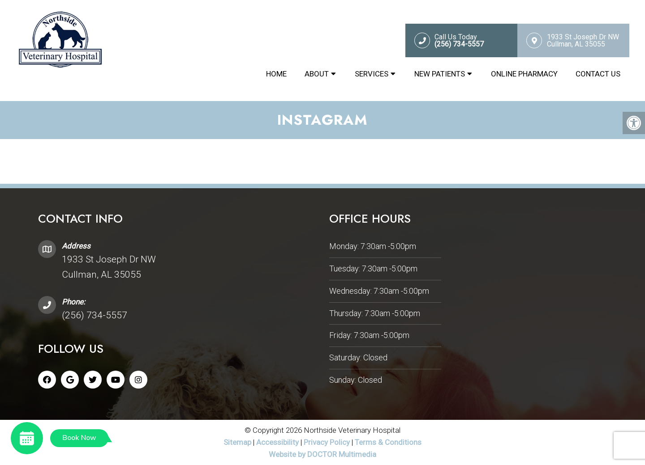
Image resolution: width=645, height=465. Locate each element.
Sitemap (237, 442)
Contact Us (598, 73)
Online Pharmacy (524, 73)
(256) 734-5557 (94, 315)
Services (371, 73)
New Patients (439, 73)
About (317, 73)
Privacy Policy (328, 442)
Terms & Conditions (388, 442)
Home (276, 73)
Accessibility (277, 442)
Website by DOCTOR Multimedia (322, 454)
